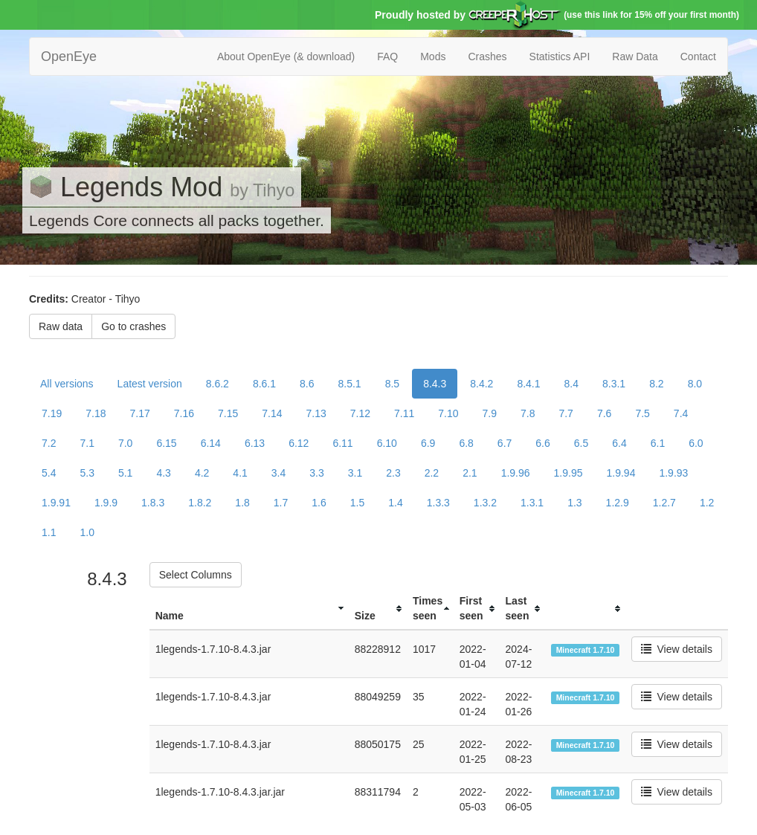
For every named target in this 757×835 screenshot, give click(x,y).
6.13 (255, 443)
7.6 (604, 413)
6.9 (428, 443)
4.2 (202, 473)
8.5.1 (349, 384)
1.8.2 (199, 503)
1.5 (357, 503)
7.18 (96, 413)
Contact (698, 56)
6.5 (581, 443)
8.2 (656, 384)
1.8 (242, 503)
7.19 (52, 413)
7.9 (490, 413)
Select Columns (195, 575)
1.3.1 (532, 503)
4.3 (163, 473)
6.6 (542, 443)
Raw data (61, 326)
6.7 (504, 443)
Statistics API (559, 56)
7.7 (565, 413)
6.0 (696, 443)
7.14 (272, 413)
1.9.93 (673, 473)
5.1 (125, 473)
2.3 (393, 473)
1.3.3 (438, 503)
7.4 (681, 413)
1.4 (395, 503)
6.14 (211, 443)
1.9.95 (568, 473)
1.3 (574, 503)
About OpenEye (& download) (286, 56)
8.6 (307, 384)
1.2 (707, 503)
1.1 (49, 532)
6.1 (658, 443)
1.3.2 (485, 503)
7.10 (448, 413)
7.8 (528, 413)
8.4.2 (481, 384)
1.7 (281, 503)
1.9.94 (621, 473)
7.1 (87, 443)
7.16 (184, 413)
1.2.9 (617, 503)
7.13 (316, 413)
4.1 (240, 473)
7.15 (228, 413)
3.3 (316, 473)
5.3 (87, 473)
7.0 (125, 443)
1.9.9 (105, 503)
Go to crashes (133, 326)
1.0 (87, 532)
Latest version (149, 384)
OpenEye (69, 56)
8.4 (571, 384)
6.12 (299, 443)
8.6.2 (217, 384)
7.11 (404, 413)
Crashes (487, 56)
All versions (67, 384)
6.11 (342, 443)
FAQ (387, 56)
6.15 (166, 443)
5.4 (49, 473)
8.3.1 (613, 384)
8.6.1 (264, 384)
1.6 (319, 503)
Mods (432, 56)
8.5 (392, 384)
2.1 (470, 473)
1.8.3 (152, 503)
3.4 (278, 473)
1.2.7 (664, 503)
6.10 (387, 443)
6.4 (619, 443)
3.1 (355, 473)
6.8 (466, 443)
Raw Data (634, 56)
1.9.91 (56, 503)
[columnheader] (249, 608)
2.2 (432, 473)
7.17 (140, 413)
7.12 (360, 413)
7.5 (642, 413)
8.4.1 (528, 384)
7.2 (49, 443)
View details (676, 649)
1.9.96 (515, 473)
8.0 (695, 384)
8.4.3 (434, 384)
